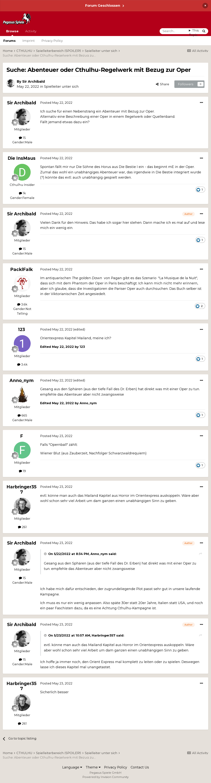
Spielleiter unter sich (61, 86)
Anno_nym (22, 380)
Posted (56, 102)
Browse (12, 32)
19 (22, 471)
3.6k (22, 304)
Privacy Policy (52, 41)
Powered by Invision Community (105, 777)
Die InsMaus (22, 158)
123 (21, 329)
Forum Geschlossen (102, 5)
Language (72, 767)
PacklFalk (21, 269)
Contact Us (140, 767)
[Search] (174, 31)
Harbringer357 (21, 489)
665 (22, 415)
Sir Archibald (33, 81)
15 (22, 138)
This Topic (194, 33)
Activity (30, 31)
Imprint (28, 41)
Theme (93, 767)
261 (22, 527)
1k (22, 193)
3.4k (22, 364)
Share (162, 84)
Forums (9, 41)
